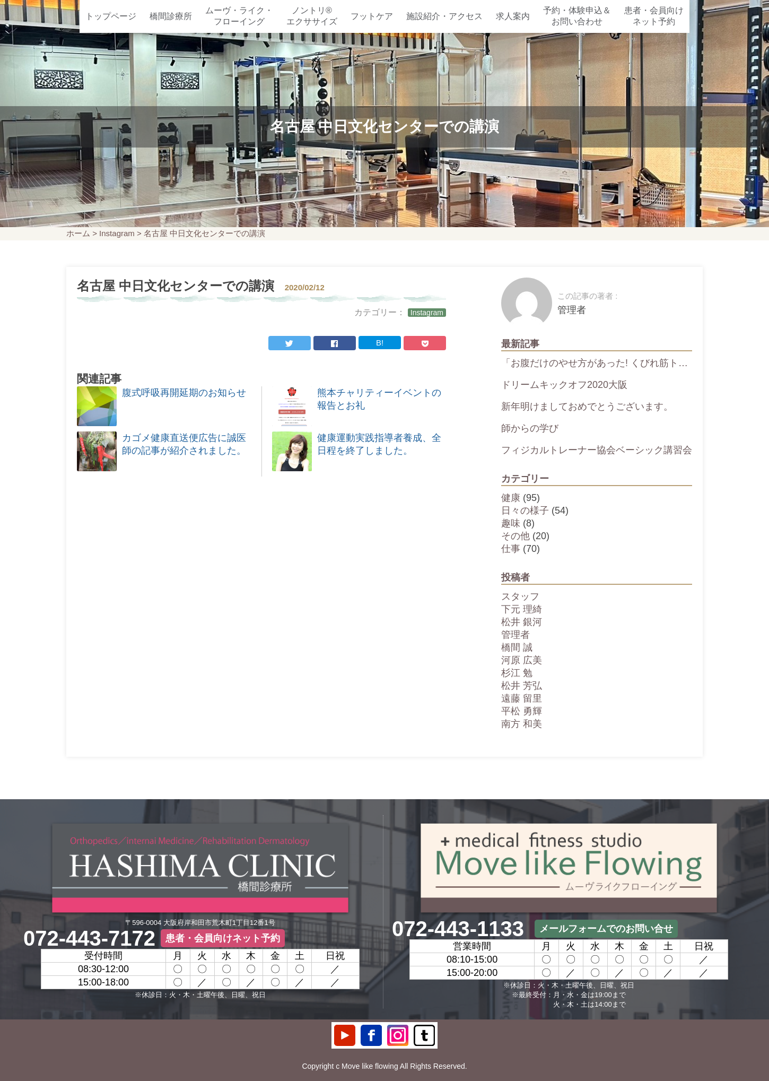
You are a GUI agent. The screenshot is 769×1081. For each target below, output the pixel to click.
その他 (515, 536)
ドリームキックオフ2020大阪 (564, 384)
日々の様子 (525, 510)
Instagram (117, 233)
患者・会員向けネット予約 (654, 16)
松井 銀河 (521, 622)
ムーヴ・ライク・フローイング (239, 16)
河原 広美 (521, 660)
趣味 (510, 523)
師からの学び (529, 428)
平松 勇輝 (521, 711)
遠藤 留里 (521, 698)
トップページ (110, 16)
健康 (510, 497)
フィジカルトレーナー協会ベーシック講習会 (596, 450)
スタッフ (520, 596)
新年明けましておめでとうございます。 (587, 406)
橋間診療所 (171, 16)
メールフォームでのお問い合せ (606, 928)
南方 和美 (521, 724)
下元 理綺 (521, 609)
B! (379, 342)
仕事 (510, 548)
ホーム (78, 233)
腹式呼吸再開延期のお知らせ (184, 392)
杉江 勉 (516, 673)
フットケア (372, 16)
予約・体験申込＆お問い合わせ (577, 16)
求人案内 (513, 16)
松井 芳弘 (521, 685)
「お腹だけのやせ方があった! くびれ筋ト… (594, 363)
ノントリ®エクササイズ (311, 16)
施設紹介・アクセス (444, 16)
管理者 (515, 634)
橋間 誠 (516, 647)
